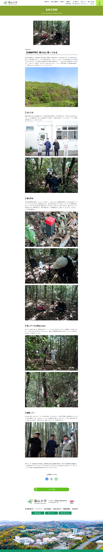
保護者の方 (68, 1)
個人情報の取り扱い (28, 508)
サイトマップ (38, 508)
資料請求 (69, 3)
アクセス (84, 3)
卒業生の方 (62, 1)
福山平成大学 (76, 508)
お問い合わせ (77, 3)
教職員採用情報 (67, 508)
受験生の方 (47, 1)
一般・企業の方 (75, 1)
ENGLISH (92, 3)
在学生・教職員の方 (54, 1)
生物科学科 (72, 57)
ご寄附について (83, 1)
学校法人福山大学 (57, 508)
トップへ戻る (51, 489)
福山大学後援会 (47, 508)
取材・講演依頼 (91, 1)
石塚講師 (70, 63)
